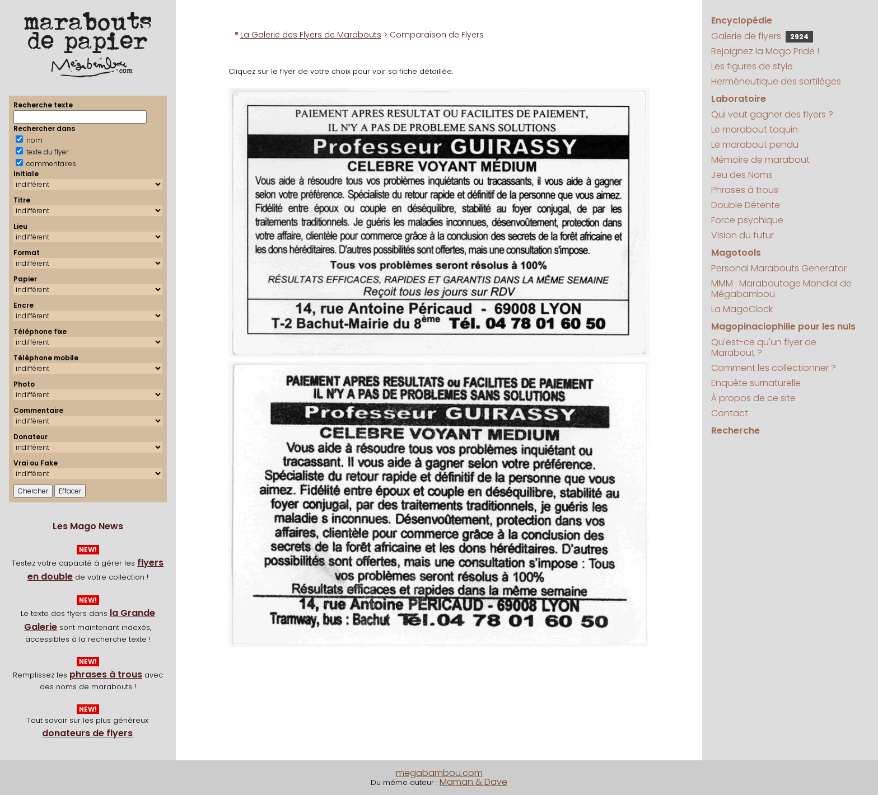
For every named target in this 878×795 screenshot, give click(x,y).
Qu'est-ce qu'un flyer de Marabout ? (763, 347)
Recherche (735, 430)
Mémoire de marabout (760, 159)
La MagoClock (742, 309)
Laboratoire (738, 98)
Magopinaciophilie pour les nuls (783, 326)
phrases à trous (105, 674)
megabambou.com (439, 772)
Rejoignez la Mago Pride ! (765, 51)
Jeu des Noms (742, 174)
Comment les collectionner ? (773, 367)
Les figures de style (752, 66)
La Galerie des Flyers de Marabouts (310, 34)
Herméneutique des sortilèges (776, 81)
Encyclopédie (741, 20)
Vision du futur (742, 235)
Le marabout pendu (754, 144)
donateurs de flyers (87, 733)
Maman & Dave (473, 781)
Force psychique (747, 220)
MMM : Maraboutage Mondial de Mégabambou (781, 288)
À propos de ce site (753, 398)
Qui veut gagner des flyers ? (772, 114)
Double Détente (745, 205)
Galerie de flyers (762, 36)
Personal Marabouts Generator (779, 268)
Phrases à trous (744, 190)
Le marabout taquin (754, 129)
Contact (729, 413)
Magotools (736, 252)
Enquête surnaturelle (756, 383)
